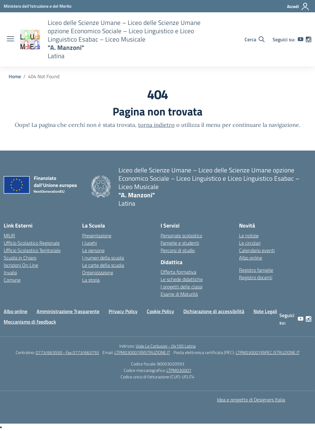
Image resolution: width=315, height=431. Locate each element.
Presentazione (96, 235)
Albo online (250, 257)
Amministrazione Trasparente (68, 311)
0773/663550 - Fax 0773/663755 (67, 352)
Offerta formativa (178, 272)
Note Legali (265, 311)
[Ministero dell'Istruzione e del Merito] (37, 6)
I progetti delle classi (181, 286)
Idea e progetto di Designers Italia (251, 399)
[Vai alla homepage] (30, 39)
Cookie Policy (160, 311)
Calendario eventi (257, 250)
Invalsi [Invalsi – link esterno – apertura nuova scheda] (10, 272)
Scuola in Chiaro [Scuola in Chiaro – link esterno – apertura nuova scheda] (20, 257)
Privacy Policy (123, 311)
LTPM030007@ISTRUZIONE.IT (142, 352)
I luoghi (89, 243)
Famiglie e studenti (180, 243)
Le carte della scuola (103, 265)
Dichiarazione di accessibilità (213, 311)
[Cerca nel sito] (254, 39)
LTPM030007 (178, 370)
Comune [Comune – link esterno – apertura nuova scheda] (12, 280)
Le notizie (249, 235)
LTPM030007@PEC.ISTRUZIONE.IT (268, 352)
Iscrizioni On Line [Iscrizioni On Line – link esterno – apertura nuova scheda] (21, 265)
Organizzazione (97, 272)
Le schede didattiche (182, 279)
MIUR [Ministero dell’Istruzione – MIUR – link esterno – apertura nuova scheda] (9, 235)
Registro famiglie (256, 270)
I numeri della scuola (103, 257)
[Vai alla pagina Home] (15, 76)
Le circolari (250, 243)
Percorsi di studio (178, 250)
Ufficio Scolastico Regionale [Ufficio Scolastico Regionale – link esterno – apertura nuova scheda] (32, 243)
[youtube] (300, 39)
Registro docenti (255, 277)
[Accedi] (298, 6)
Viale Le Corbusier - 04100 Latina (166, 346)
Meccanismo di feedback (30, 321)
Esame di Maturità (179, 294)
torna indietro (156, 124)
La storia (91, 280)
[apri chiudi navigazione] (10, 39)
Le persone (93, 250)
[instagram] (308, 39)
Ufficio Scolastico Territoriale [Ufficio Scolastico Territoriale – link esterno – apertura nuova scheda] (32, 250)
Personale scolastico (181, 235)
